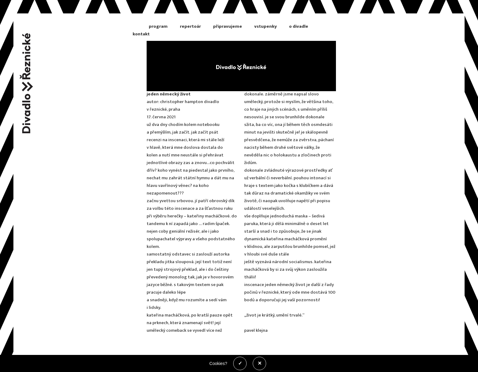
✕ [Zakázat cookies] (260, 363)
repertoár (190, 26)
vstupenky (265, 26)
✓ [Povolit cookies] (240, 363)
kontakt (141, 34)
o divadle (298, 26)
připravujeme (227, 26)
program (158, 26)
